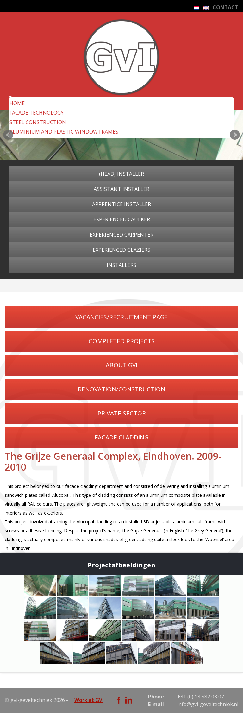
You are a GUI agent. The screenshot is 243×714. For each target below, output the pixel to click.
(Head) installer (121, 173)
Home (17, 103)
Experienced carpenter (121, 234)
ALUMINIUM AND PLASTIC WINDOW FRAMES (63, 132)
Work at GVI (88, 700)
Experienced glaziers (121, 249)
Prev (8, 135)
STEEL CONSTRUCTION (37, 122)
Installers (121, 265)
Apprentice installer (121, 204)
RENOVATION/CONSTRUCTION (121, 389)
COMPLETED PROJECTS (122, 341)
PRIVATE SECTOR (121, 413)
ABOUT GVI (121, 365)
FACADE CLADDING (121, 437)
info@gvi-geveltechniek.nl (207, 704)
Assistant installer (121, 189)
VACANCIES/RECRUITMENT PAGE (121, 317)
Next (235, 135)
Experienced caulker (121, 219)
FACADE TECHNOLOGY (36, 113)
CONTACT (225, 7)
